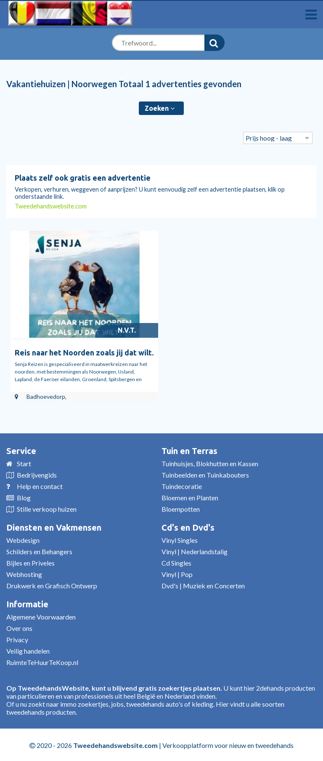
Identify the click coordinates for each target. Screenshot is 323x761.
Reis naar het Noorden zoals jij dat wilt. (84, 351)
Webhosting (24, 573)
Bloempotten (181, 508)
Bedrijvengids (37, 474)
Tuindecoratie (182, 485)
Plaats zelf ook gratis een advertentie (83, 178)
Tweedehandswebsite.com (51, 206)
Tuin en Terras (189, 450)
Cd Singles (176, 562)
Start (24, 463)
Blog (24, 497)
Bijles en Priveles (30, 562)
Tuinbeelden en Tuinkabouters (205, 474)
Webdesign (23, 539)
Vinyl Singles (180, 539)
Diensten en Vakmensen (53, 526)
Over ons (19, 627)
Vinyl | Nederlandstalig (195, 551)
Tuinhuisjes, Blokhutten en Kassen (210, 463)
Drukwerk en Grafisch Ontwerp (51, 585)
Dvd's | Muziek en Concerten (203, 585)
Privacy (17, 639)
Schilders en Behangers (39, 551)
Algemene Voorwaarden (41, 616)
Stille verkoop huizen (47, 508)
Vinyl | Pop (177, 573)
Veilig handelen (28, 650)
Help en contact (40, 485)
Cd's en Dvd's (188, 526)
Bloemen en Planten (190, 497)
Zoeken (160, 108)
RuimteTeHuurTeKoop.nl (42, 661)
